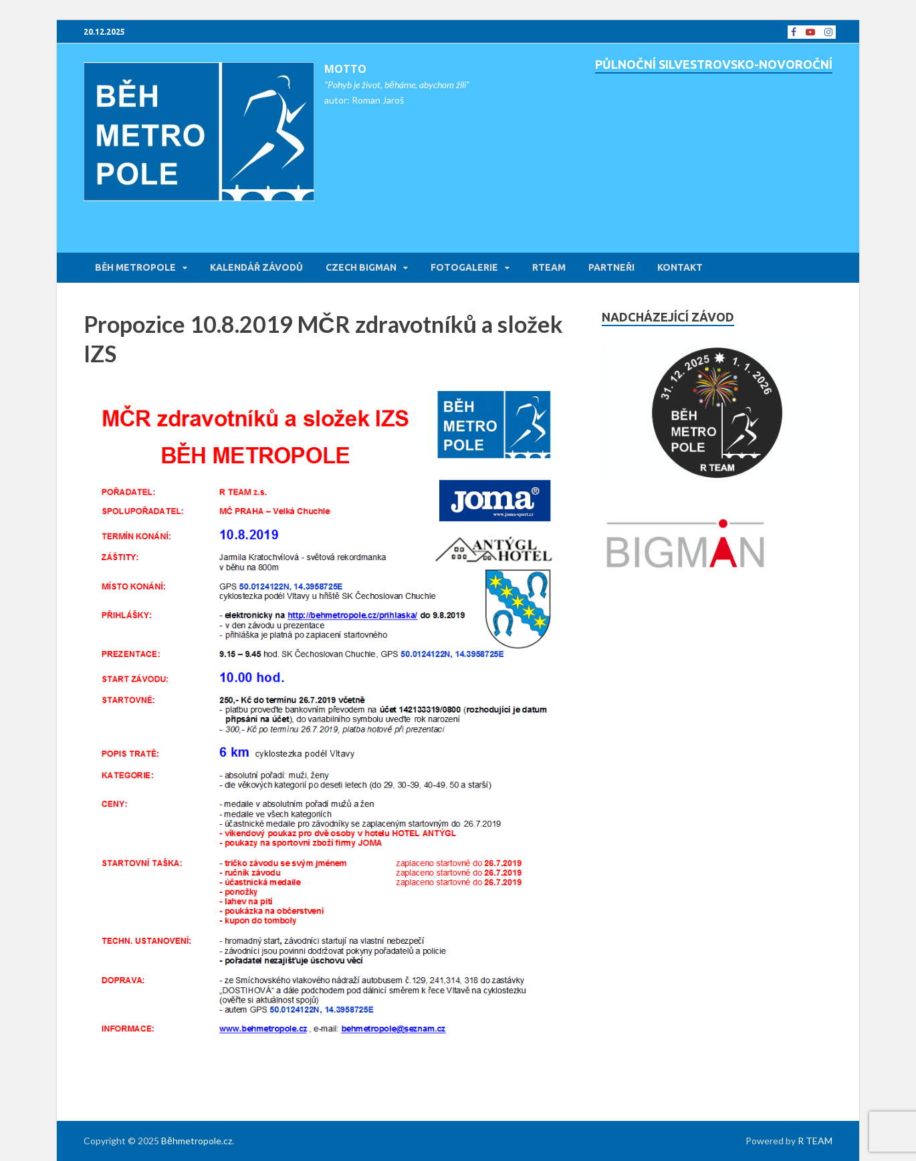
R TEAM (815, 1140)
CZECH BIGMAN (361, 267)
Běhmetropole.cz (196, 1140)
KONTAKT (680, 267)
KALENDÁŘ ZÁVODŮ (256, 267)
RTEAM (549, 267)
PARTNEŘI (611, 267)
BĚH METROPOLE (135, 267)
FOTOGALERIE (464, 267)
